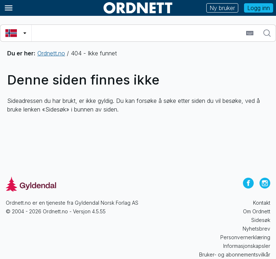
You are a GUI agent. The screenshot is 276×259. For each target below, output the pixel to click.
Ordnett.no (51, 53)
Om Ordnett (256, 211)
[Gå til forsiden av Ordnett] (138, 8)
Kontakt (261, 203)
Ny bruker (222, 8)
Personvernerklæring (245, 237)
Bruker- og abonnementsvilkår (234, 254)
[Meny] (8, 8)
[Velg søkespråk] (15, 33)
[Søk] (267, 33)
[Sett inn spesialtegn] (249, 33)
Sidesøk (260, 220)
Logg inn (258, 8)
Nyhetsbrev (256, 229)
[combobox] (137, 33)
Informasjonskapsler (246, 246)
